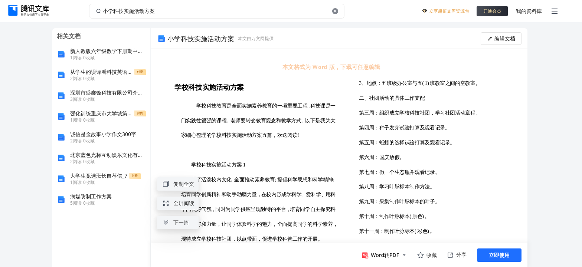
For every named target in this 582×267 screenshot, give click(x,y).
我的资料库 (529, 10)
